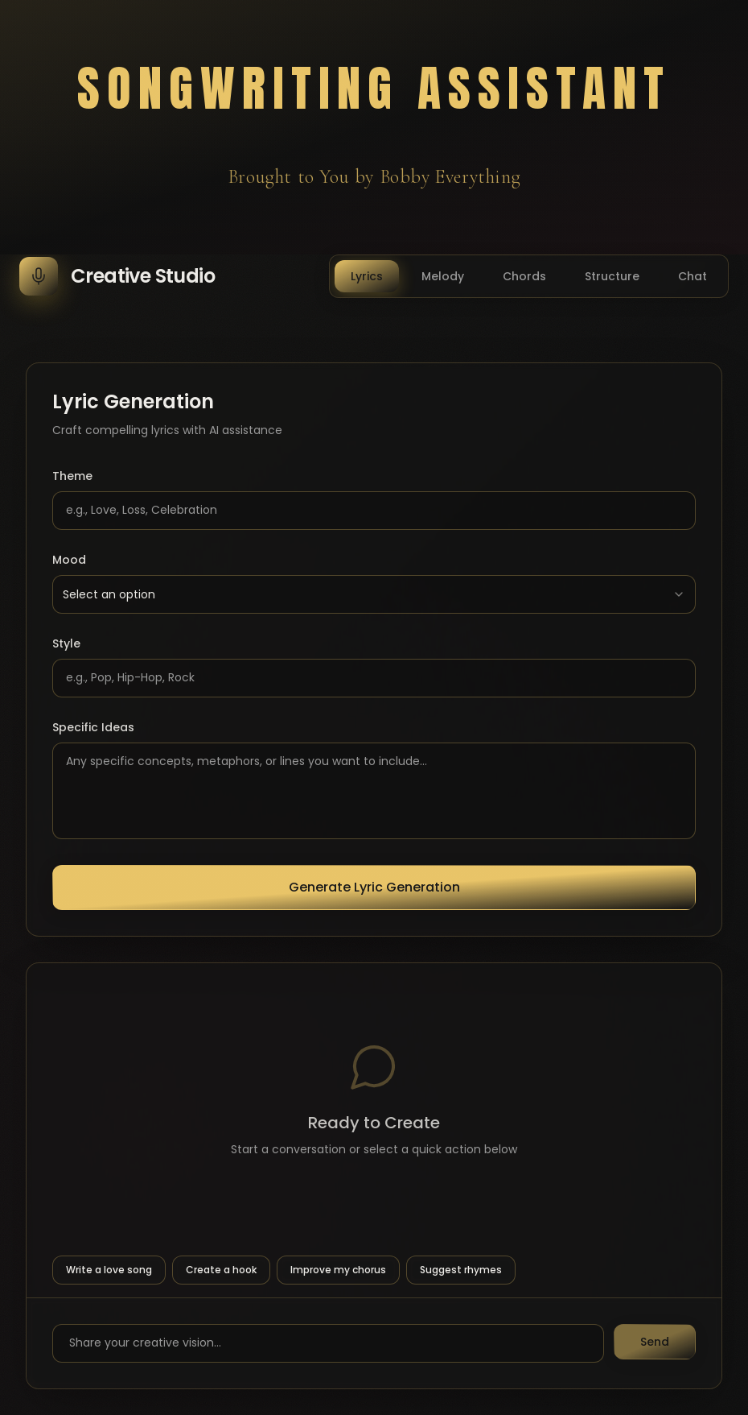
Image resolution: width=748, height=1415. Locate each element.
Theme (72, 476)
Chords (524, 276)
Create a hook (221, 1269)
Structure (612, 276)
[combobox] (374, 594)
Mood (69, 560)
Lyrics (367, 276)
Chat (692, 276)
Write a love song (109, 1269)
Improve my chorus (338, 1269)
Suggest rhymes (461, 1269)
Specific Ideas (93, 727)
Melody (442, 276)
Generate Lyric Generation (374, 887)
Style (66, 643)
